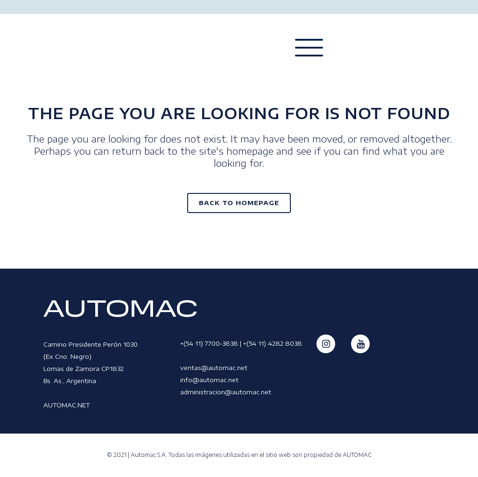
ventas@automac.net (213, 367)
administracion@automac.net (225, 392)
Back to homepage (239, 202)
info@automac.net (209, 380)
